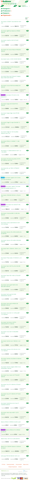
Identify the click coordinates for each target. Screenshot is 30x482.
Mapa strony (25, 464)
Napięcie (6, 13)
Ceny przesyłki (19, 464)
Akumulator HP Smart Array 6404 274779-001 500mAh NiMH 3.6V (11, 159)
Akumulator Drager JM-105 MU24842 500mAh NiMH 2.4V (9, 132)
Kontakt (20, 466)
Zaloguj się (15, 6)
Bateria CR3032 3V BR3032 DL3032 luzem (11, 422)
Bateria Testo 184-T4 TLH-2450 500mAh (10, 438)
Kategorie (6, 8)
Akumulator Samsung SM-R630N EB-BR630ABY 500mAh (9, 304)
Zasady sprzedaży (10, 464)
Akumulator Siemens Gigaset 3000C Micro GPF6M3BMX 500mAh (11, 367)
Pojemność (6, 15)
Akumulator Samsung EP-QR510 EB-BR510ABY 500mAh (9, 285)
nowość (2, 177)
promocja (3, 95)
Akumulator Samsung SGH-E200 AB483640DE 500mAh (8, 295)
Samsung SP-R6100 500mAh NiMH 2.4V (10, 456)
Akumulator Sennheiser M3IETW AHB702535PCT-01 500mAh (8, 323)
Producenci (6, 11)
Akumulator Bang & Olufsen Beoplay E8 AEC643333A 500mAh (10, 67)
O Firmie (3, 464)
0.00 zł (25, 6)
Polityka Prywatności (13, 466)
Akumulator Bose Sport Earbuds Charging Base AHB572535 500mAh (10, 77)
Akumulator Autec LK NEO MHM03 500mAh (11, 59)
